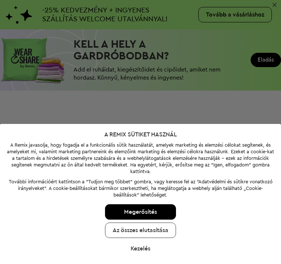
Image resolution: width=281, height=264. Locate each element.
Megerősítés (140, 212)
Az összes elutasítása (140, 230)
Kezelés (140, 249)
